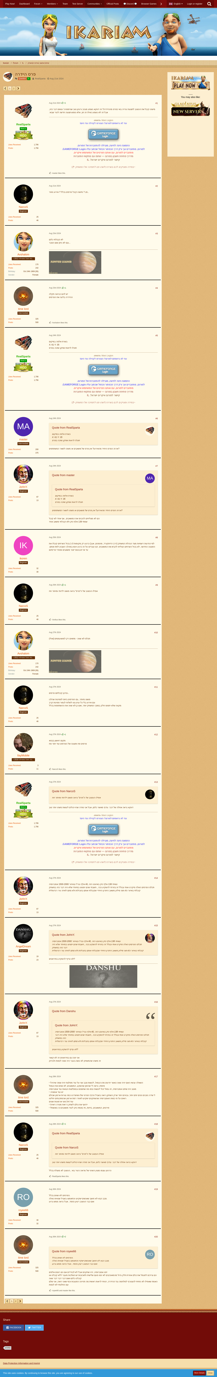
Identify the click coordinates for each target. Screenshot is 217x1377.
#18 (156, 1124)
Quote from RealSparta (66, 427)
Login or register (194, 4)
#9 (156, 585)
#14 (156, 878)
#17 (156, 1076)
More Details (199, 1373)
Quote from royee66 (64, 1251)
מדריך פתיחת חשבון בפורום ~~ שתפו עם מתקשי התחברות (103, 156)
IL (88, 160)
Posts (10, 148)
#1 (156, 103)
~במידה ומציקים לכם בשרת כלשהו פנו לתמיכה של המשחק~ (104, 167)
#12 (156, 734)
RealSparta (40, 78)
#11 (156, 687)
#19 (156, 1189)
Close (210, 1373)
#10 (156, 632)
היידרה (7, 1348)
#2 (156, 186)
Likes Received (14, 145)
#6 (156, 418)
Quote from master (63, 475)
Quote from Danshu (64, 1011)
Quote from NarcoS (63, 791)
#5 (156, 335)
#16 (156, 1002)
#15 (156, 925)
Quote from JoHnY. (63, 934)
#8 (156, 537)
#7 (156, 466)
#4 (156, 288)
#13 (156, 782)
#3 (156, 233)
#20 (156, 1236)
